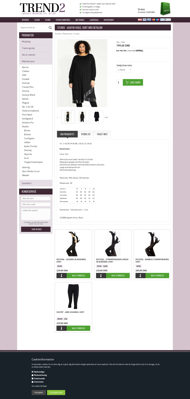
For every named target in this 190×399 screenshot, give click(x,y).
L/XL (65, 319)
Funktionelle (39, 379)
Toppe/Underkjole (33, 162)
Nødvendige (39, 372)
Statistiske (39, 382)
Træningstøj (28, 48)
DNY (24, 75)
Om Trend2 (79, 19)
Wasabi (25, 175)
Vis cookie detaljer (39, 386)
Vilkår (47, 19)
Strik (26, 158)
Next (106, 117)
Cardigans (29, 138)
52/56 (105, 266)
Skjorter (28, 154)
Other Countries (63, 19)
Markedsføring (40, 375)
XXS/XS (60, 319)
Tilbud (37, 19)
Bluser (27, 130)
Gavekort (27, 183)
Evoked (25, 79)
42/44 (60, 266)
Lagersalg (94, 19)
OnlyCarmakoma (30, 110)
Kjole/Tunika (30, 146)
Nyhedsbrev (109, 19)
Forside (58, 34)
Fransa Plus (28, 87)
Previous (58, 117)
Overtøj (28, 150)
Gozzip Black (28, 95)
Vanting (26, 167)
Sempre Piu (28, 122)
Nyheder (25, 19)
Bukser (27, 134)
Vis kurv (141, 9)
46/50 (139, 266)
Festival (26, 83)
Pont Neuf (27, 114)
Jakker (27, 142)
